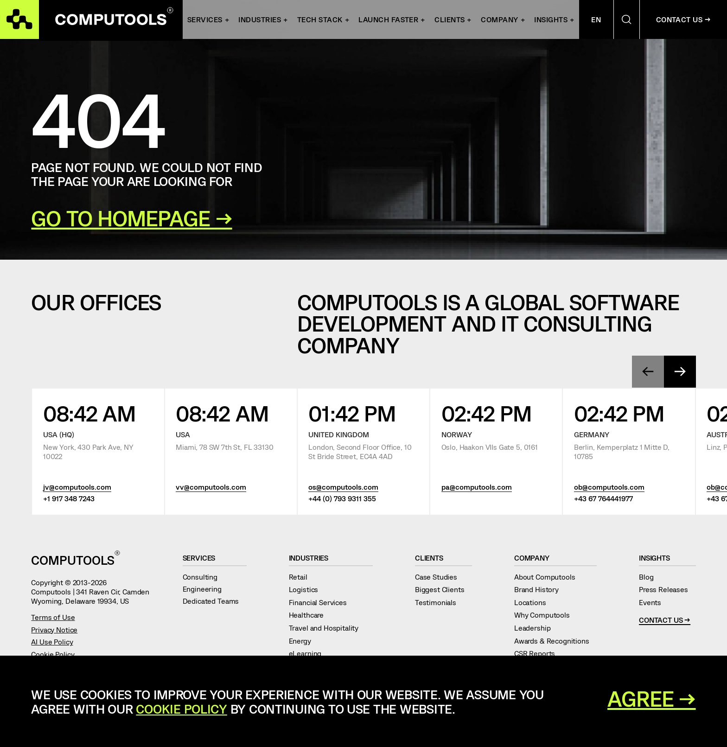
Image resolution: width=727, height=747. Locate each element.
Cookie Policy (52, 654)
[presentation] (648, 372)
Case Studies (440, 576)
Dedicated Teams (215, 600)
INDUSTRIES (259, 19)
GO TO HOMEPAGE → (131, 218)
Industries (312, 557)
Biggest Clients (443, 589)
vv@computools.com (211, 486)
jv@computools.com (77, 486)
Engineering (206, 588)
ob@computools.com (609, 486)
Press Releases (667, 589)
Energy (304, 640)
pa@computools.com (476, 486)
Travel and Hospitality (327, 627)
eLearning (309, 653)
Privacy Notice (54, 629)
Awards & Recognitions (555, 640)
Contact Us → (683, 19)
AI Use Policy (52, 641)
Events (654, 602)
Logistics (307, 589)
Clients (449, 19)
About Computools (548, 576)
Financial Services (322, 602)
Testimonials (439, 602)
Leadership (536, 627)
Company (499, 19)
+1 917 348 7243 (69, 497)
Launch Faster (388, 19)
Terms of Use (53, 617)
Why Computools (546, 614)
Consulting (204, 576)
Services (205, 19)
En (596, 19)
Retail (302, 576)
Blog (650, 576)
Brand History (540, 589)
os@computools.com (343, 486)
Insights (551, 19)
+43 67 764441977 (603, 497)
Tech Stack (320, 19)
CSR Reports (538, 653)
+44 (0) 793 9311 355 (342, 497)
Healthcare (310, 614)
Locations (534, 602)
